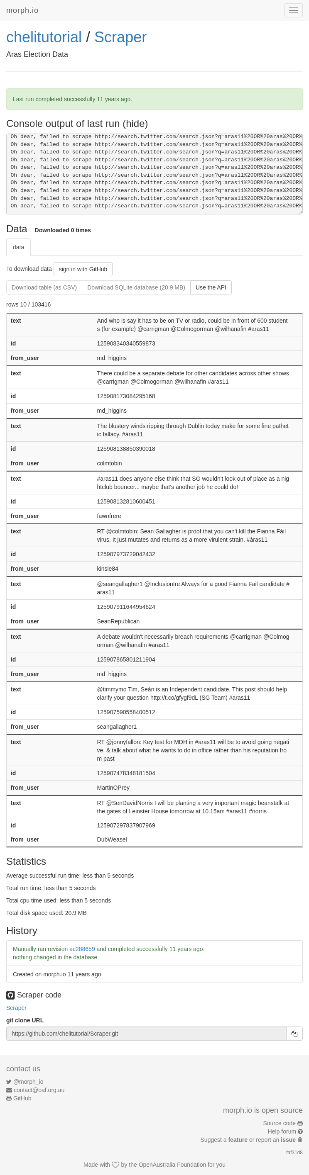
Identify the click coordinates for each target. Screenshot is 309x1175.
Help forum (282, 1131)
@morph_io (28, 1081)
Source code (279, 1123)
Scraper (120, 37)
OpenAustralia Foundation (172, 1164)
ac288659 (82, 949)
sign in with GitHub (83, 269)
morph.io (22, 10)
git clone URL (25, 1020)
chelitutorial (44, 37)
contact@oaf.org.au (39, 1090)
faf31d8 (294, 1153)
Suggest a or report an (249, 1139)
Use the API (211, 287)
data (18, 247)
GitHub (22, 1098)
